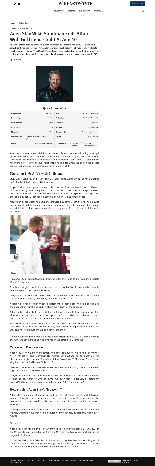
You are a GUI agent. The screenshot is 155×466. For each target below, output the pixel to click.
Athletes (71, 11)
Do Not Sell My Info (16, 462)
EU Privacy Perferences (86, 460)
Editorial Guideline (53, 460)
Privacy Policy (30, 460)
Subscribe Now (137, 4)
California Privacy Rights (69, 460)
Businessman (84, 11)
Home (12, 23)
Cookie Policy (41, 460)
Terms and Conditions (16, 460)
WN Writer (17, 59)
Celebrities (59, 11)
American (49, 118)
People (28, 303)
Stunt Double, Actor (90, 118)
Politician (98, 11)
